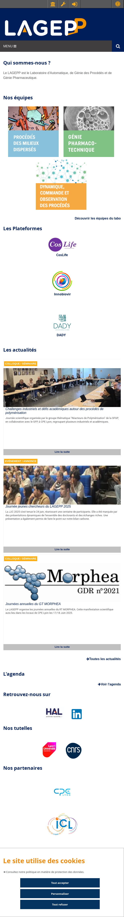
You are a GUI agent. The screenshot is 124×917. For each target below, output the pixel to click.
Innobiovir (62, 294)
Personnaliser (60, 894)
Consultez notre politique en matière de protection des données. (45, 872)
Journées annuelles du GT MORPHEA (32, 604)
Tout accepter (60, 883)
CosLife (62, 255)
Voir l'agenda (109, 684)
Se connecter (74, 4)
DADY (61, 335)
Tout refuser (60, 904)
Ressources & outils (63, 4)
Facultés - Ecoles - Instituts (53, 4)
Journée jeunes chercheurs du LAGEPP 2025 (38, 506)
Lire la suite (62, 451)
